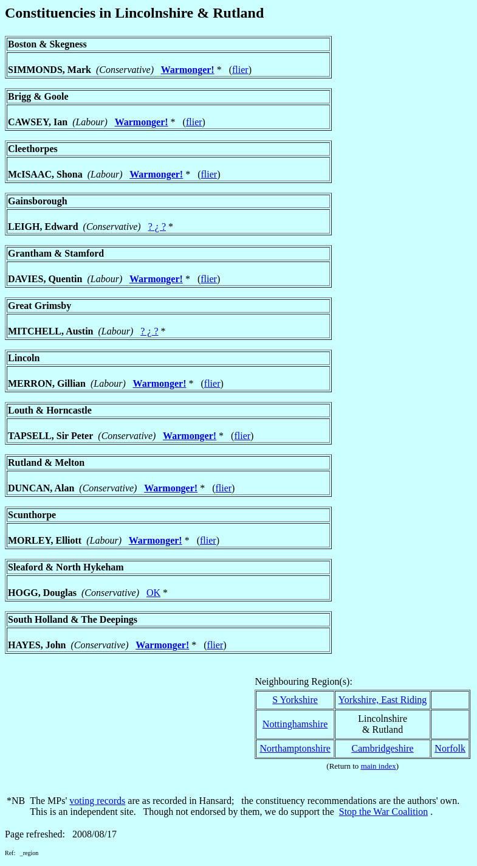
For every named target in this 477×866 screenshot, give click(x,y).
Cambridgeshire (382, 748)
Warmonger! (187, 69)
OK (153, 592)
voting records (97, 800)
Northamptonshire (294, 748)
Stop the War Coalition (383, 811)
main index (378, 766)
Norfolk (449, 748)
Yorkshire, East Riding (382, 700)
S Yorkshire (295, 700)
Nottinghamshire (295, 724)
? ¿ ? (157, 226)
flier (240, 69)
